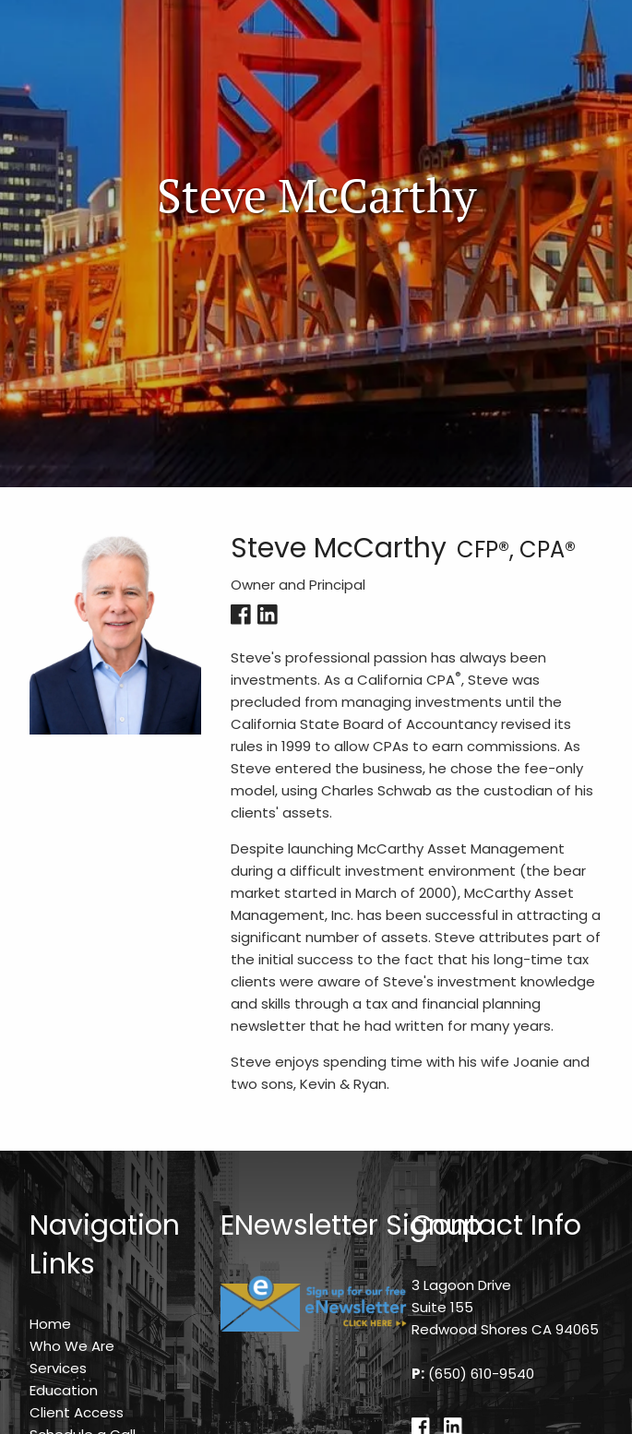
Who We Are (72, 1346)
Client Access (77, 1412)
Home (50, 1323)
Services (58, 1368)
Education (64, 1390)
